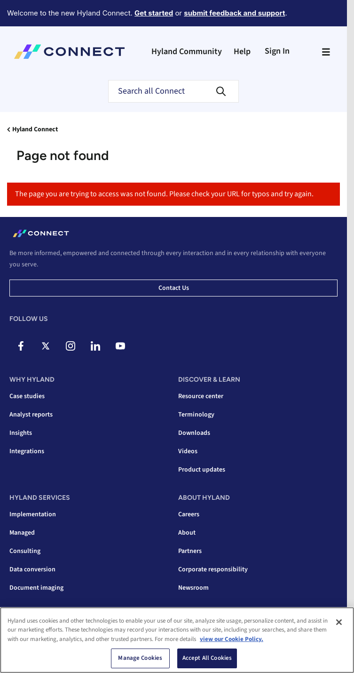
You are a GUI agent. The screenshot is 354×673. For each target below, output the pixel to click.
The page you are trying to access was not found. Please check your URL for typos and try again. (164, 194)
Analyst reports (31, 414)
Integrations (26, 451)
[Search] (173, 91)
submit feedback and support (234, 12)
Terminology (196, 414)
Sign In (277, 51)
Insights (20, 433)
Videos (187, 451)
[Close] (339, 622)
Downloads (194, 433)
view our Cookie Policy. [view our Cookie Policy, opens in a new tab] (231, 639)
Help (242, 51)
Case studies (27, 396)
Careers (188, 514)
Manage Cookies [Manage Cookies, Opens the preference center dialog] (140, 658)
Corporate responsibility (213, 569)
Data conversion (32, 569)
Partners (190, 551)
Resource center (200, 396)
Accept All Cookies (207, 658)
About (187, 532)
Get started (153, 12)
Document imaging (36, 588)
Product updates (201, 469)
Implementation (32, 514)
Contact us (173, 288)
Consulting (24, 551)
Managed (22, 532)
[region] (177, 640)
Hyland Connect (35, 129)
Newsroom (193, 588)
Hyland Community (186, 51)
